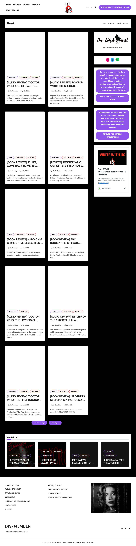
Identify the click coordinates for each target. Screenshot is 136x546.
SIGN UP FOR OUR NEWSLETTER (60, 497)
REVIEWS (26, 4)
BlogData (79, 542)
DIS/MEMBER (17, 526)
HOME (8, 4)
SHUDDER (8, 509)
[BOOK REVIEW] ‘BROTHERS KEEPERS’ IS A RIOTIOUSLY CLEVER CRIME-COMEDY (67, 399)
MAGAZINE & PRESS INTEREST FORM (112, 98)
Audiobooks (12, 78)
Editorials (108, 452)
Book (10, 157)
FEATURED (16, 4)
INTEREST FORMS (54, 493)
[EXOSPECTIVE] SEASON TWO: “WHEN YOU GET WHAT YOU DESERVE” (52, 464)
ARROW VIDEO (10, 505)
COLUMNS (36, 4)
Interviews (26, 455)
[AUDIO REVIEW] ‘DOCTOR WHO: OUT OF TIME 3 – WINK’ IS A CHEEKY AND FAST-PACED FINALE (23, 87)
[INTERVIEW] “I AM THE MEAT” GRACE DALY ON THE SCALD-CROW (20, 464)
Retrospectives (47, 455)
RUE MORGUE (10, 497)
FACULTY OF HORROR (13, 489)
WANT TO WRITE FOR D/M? (58, 489)
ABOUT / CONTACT (55, 485)
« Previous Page (39, 423)
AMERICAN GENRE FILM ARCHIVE (17, 501)
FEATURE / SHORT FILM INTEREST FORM (112, 135)
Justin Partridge (13, 91)
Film (75, 455)
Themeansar (89, 542)
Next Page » (55, 423)
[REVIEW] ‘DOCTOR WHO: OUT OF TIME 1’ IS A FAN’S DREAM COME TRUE (66, 165)
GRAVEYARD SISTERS (12, 493)
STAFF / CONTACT (12, 10)
